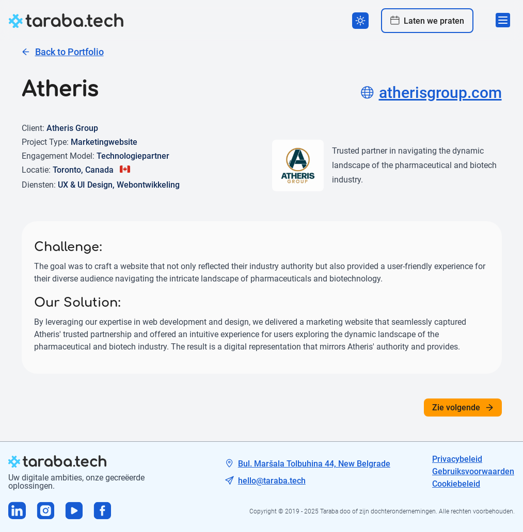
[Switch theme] (360, 20)
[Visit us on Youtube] (74, 512)
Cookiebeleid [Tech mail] (456, 484)
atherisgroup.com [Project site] (431, 93)
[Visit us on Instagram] (46, 512)
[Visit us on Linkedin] (17, 512)
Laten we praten (427, 20)
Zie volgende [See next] (463, 407)
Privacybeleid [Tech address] (457, 459)
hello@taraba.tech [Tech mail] (272, 481)
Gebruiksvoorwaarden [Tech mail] (473, 471)
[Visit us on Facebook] (102, 512)
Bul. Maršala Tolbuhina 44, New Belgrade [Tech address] (314, 464)
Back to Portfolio (63, 51)
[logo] (66, 20)
